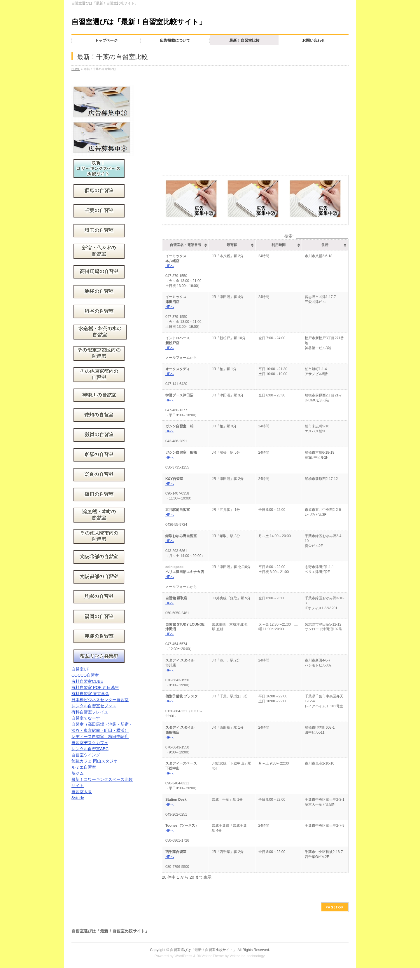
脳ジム (77, 773)
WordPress (183, 956)
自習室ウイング (85, 755)
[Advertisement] (255, 121)
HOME (75, 69)
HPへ (169, 266)
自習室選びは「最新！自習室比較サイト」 (138, 22)
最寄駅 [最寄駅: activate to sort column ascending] (232, 245)
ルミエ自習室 (83, 767)
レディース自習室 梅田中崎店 (100, 736)
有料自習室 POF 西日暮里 (95, 687)
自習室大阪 (81, 791)
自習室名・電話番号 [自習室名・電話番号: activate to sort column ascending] (185, 245)
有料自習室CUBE (87, 681)
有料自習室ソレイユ (89, 712)
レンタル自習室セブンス (93, 706)
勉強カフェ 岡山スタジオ (94, 761)
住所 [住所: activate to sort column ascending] (324, 245)
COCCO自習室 (85, 675)
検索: (316, 236)
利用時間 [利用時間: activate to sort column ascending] (279, 245)
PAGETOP (335, 907)
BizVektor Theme (210, 956)
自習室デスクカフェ (89, 742)
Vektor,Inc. (238, 956)
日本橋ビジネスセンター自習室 (100, 699)
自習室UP (80, 669)
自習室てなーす (85, 718)
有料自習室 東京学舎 (90, 693)
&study (77, 797)
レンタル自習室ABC (89, 748)
